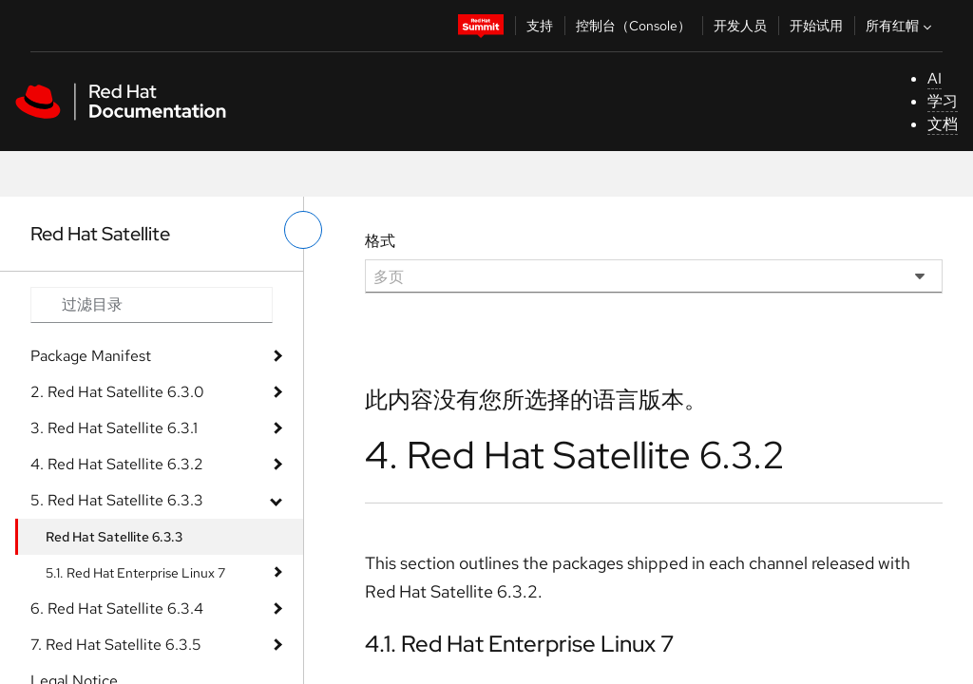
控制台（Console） (633, 25)
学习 (942, 101)
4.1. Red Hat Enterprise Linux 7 (519, 643)
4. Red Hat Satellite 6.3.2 (116, 464)
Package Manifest (90, 356)
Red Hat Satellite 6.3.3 (114, 536)
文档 (942, 124)
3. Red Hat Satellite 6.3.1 (114, 428)
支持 (539, 25)
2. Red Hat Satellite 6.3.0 (117, 392)
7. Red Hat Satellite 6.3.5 (115, 645)
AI (934, 78)
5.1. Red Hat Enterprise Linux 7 (135, 572)
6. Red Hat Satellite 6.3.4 (116, 608)
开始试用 (816, 25)
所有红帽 (901, 25)
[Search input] (151, 305)
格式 (380, 241)
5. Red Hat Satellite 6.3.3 (116, 500)
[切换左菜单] (303, 230)
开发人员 (740, 25)
